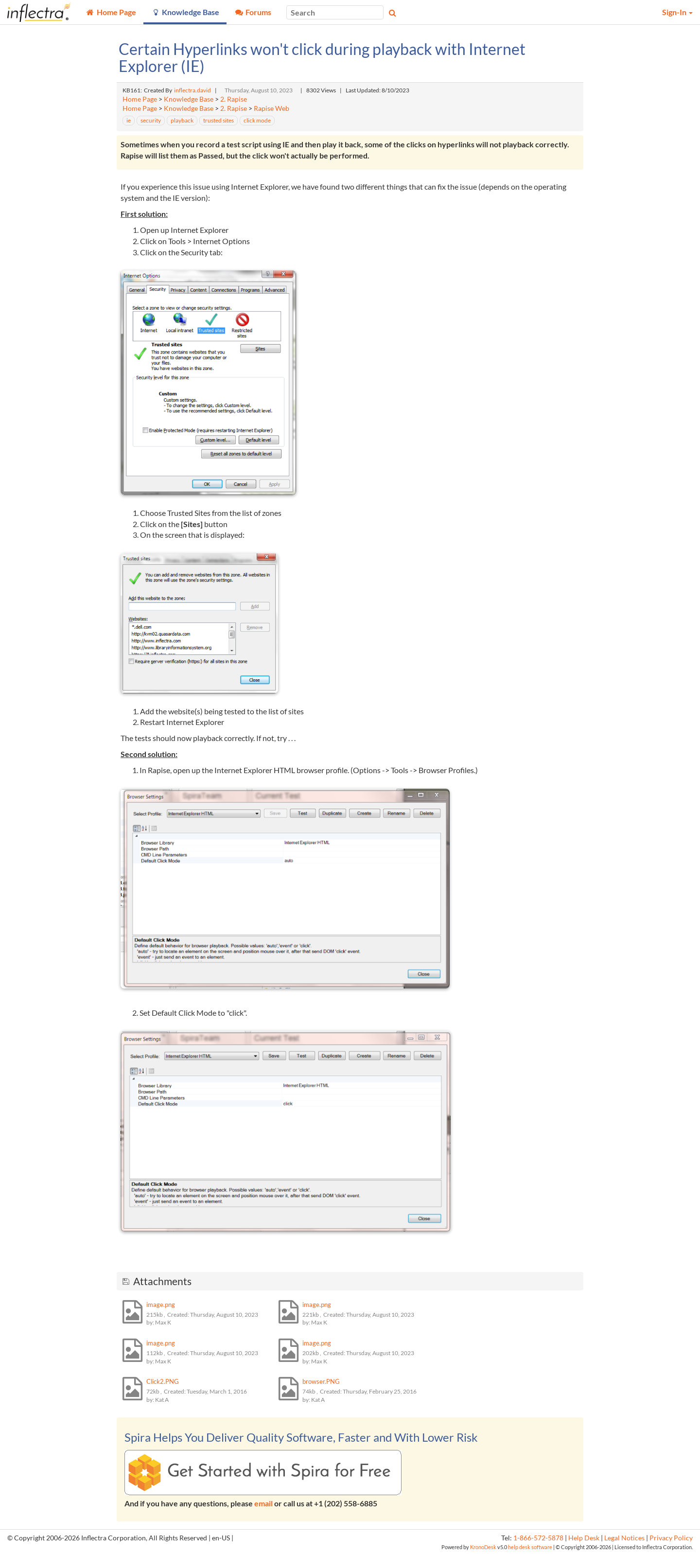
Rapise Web (271, 108)
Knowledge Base (188, 99)
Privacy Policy (671, 1538)
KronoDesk (483, 1547)
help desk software (530, 1547)
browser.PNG (321, 1381)
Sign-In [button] (677, 12)
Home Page (139, 99)
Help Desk (583, 1538)
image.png (160, 1304)
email (263, 1503)
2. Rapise (233, 99)
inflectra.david (192, 90)
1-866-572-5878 (538, 1538)
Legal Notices (624, 1538)
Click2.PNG (162, 1381)
